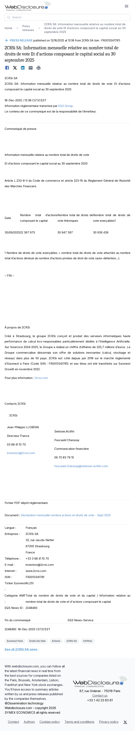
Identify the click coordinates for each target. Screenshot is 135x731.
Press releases (28, 28)
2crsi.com (41, 378)
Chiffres (87, 641)
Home (8, 28)
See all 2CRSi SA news (21, 649)
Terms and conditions (79, 722)
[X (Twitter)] (125, 722)
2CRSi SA (71, 641)
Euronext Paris (15, 641)
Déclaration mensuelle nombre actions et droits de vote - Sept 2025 (66, 515)
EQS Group (65, 106)
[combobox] (67, 17)
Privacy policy (109, 722)
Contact (13, 722)
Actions (56, 641)
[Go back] (19, 40)
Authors (29, 722)
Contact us (99, 695)
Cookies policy (49, 722)
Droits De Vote (37, 641)
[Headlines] (28, 6)
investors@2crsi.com (21, 453)
